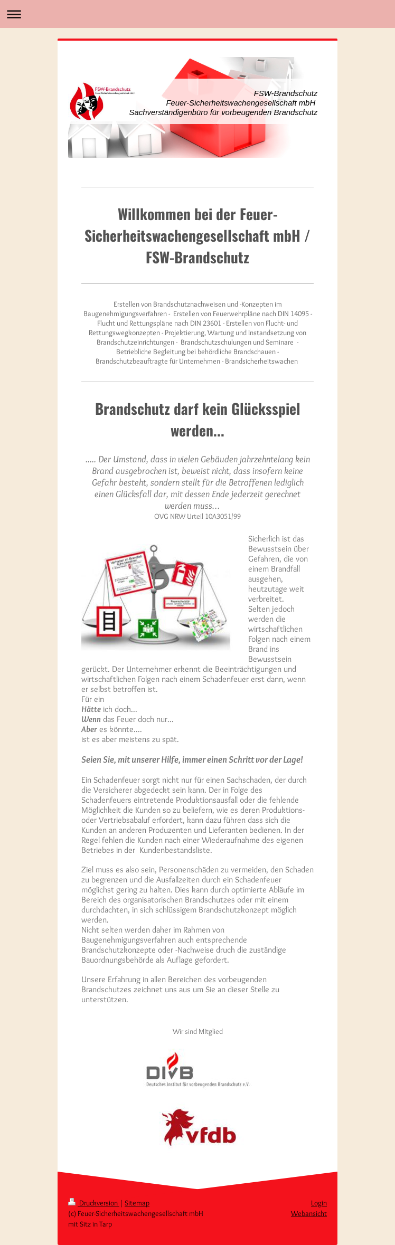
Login (319, 1203)
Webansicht (309, 1213)
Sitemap (137, 1203)
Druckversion (93, 1203)
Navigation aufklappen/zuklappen (197, 14)
